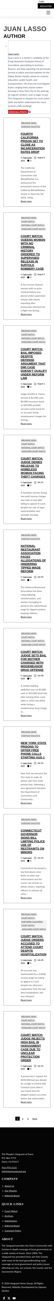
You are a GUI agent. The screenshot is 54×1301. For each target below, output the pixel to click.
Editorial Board (12, 1195)
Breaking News (28, 123)
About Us (9, 1186)
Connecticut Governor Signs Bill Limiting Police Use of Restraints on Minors (33, 841)
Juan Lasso (13, 54)
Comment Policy (13, 1230)
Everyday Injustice (30, 126)
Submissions (11, 1220)
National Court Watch (32, 225)
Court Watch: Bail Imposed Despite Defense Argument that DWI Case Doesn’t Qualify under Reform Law (34, 364)
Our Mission (11, 1190)
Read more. (26, 201)
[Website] (29, 111)
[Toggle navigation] (48, 13)
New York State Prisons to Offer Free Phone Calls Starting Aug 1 (33, 750)
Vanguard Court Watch (33, 229)
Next (34, 1118)
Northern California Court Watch (32, 924)
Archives (9, 1215)
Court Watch (28, 221)
